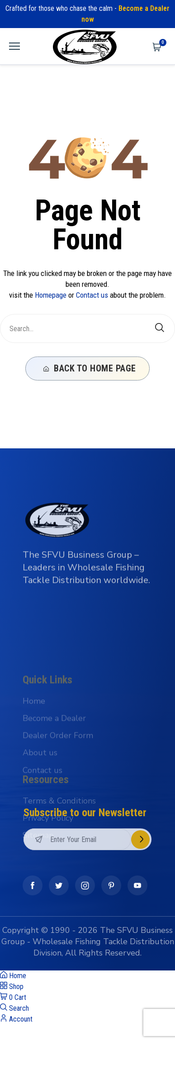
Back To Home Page (89, 368)
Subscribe (140, 857)
